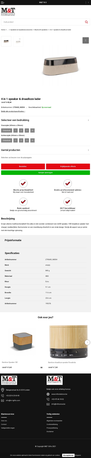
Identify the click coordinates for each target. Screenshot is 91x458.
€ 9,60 (7, 367)
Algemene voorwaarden (55, 420)
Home (3, 30)
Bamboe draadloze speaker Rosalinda (62, 362)
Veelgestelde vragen (8, 427)
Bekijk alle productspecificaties (13, 110)
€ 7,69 (53, 367)
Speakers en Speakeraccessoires (21, 30)
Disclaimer (50, 431)
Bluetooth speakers (41, 30)
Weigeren (78, 455)
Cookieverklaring (52, 424)
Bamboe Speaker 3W (10, 362)
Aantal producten (10, 149)
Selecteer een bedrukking (15, 119)
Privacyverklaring (52, 427)
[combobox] (42, 22)
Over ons (4, 420)
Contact (4, 424)
